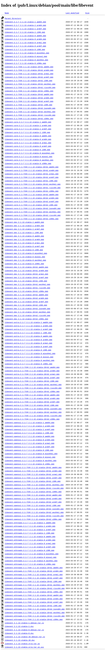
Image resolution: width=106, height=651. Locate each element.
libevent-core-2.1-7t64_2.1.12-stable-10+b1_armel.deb (31, 174)
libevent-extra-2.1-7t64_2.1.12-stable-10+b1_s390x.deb (32, 391)
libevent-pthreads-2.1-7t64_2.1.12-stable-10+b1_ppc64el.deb (35, 585)
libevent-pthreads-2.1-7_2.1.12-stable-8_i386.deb (29, 550)
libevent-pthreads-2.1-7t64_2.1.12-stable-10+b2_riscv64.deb (35, 616)
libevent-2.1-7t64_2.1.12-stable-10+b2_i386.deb (28, 104)
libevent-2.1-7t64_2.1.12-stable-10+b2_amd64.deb (29, 94)
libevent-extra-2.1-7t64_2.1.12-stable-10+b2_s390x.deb (32, 419)
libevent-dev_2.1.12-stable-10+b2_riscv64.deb (27, 315)
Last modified (72, 13)
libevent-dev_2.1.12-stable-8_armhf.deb (24, 246)
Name (7, 13)
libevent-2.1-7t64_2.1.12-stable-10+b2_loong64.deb (30, 108)
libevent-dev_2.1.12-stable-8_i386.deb (24, 250)
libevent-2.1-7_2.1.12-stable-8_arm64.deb (25, 39)
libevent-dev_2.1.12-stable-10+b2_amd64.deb (26, 294)
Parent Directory (13, 18)
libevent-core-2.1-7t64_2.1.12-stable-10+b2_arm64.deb (31, 198)
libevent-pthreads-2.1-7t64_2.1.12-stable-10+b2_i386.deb (33, 605)
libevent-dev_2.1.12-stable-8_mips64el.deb (26, 253)
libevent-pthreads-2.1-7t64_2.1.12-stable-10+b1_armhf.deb (34, 578)
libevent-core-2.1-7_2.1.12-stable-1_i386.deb (27, 132)
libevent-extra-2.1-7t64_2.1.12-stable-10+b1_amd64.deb (32, 367)
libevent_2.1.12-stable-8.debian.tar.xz (24, 630)
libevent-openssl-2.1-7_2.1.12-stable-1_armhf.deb (29, 429)
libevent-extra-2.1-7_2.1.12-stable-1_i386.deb (28, 332)
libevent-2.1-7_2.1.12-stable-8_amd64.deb (25, 35)
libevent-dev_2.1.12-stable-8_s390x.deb (24, 263)
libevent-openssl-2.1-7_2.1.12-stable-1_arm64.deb (29, 426)
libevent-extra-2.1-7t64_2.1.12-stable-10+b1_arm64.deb (32, 370)
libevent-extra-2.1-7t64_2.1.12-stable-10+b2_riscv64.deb (33, 415)
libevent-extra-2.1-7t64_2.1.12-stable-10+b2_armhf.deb (32, 402)
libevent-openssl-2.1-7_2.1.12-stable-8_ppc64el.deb (30, 460)
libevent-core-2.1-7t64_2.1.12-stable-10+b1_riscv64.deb (32, 187)
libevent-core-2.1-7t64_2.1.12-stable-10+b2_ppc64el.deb (32, 212)
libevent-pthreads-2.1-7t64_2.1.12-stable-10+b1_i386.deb (33, 581)
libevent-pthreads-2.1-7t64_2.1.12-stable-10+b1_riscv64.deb (35, 588)
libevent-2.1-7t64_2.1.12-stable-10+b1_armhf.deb (29, 77)
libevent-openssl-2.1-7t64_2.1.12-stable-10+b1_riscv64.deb (34, 488)
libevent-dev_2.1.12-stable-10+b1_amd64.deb (26, 267)
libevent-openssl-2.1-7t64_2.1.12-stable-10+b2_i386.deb (32, 505)
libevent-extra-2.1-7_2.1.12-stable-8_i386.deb (28, 350)
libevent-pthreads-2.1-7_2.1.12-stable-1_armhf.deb (30, 529)
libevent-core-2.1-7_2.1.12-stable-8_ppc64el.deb (29, 160)
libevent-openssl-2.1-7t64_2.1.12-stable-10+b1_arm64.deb (33, 471)
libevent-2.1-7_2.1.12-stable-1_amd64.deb (25, 22)
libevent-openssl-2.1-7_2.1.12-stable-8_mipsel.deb (30, 457)
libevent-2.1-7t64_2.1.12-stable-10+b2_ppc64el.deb (30, 111)
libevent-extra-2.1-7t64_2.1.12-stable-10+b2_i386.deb (31, 405)
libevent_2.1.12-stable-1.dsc (19, 626)
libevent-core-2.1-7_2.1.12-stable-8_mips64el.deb (29, 153)
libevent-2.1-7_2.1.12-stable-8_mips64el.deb (27, 53)
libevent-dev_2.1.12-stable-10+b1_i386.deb (26, 281)
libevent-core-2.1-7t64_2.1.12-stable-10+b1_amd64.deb (31, 167)
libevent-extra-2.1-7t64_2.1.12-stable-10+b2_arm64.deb (32, 398)
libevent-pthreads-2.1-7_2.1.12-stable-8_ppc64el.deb (31, 560)
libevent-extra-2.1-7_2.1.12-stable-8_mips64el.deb (30, 353)
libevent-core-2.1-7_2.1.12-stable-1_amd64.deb (28, 122)
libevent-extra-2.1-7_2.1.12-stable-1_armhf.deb (28, 329)
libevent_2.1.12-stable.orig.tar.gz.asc (24, 647)
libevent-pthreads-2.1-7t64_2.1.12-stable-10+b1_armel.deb (34, 574)
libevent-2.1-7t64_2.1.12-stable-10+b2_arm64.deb (29, 98)
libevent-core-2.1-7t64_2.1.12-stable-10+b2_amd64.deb (31, 194)
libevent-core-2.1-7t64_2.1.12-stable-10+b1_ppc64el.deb (32, 184)
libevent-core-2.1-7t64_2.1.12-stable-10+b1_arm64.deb (31, 170)
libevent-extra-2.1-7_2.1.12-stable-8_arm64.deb (28, 339)
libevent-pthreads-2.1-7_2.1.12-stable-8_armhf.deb (30, 547)
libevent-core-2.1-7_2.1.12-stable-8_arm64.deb (28, 139)
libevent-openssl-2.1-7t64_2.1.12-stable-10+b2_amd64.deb (33, 495)
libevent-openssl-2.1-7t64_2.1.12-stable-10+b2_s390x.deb (33, 519)
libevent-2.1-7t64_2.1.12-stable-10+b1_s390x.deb (29, 91)
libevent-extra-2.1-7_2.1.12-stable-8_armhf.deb (28, 346)
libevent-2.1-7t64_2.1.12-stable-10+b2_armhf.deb (29, 101)
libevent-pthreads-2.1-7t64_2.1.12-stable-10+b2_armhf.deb (34, 602)
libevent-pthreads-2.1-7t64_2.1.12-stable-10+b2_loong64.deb (35, 609)
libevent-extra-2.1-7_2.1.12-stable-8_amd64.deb (28, 336)
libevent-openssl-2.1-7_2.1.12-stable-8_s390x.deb (29, 464)
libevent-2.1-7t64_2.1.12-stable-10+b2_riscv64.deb (30, 115)
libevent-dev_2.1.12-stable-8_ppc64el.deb (25, 260)
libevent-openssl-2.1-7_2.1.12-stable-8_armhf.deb (29, 446)
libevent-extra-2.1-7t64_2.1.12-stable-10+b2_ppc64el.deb (33, 412)
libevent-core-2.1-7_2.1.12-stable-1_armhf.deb (28, 129)
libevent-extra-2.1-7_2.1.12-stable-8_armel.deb (28, 343)
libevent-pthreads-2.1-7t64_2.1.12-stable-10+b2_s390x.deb (34, 619)
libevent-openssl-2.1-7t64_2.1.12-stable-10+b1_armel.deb (33, 474)
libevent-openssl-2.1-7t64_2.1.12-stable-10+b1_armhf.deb (33, 478)
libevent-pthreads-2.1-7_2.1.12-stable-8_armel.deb (30, 543)
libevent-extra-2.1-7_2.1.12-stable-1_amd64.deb (28, 322)
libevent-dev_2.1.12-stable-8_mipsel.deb (25, 256)
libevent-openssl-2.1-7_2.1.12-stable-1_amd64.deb (29, 422)
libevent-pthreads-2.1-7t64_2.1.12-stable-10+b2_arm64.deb (34, 598)
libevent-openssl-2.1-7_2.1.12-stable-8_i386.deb (29, 450)
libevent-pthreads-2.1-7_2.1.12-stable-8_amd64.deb (30, 536)
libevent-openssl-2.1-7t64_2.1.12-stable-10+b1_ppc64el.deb (34, 484)
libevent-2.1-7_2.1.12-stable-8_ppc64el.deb (26, 60)
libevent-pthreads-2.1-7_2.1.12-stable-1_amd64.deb (30, 522)
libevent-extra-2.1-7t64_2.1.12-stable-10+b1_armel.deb (32, 374)
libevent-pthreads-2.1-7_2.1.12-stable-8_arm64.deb (30, 540)
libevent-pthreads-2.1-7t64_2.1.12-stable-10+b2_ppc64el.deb (35, 612)
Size (87, 13)
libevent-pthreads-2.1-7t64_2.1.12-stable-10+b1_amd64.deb (34, 567)
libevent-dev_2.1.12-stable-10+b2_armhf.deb (26, 301)
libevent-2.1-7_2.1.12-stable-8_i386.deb (25, 49)
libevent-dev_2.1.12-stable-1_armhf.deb (24, 229)
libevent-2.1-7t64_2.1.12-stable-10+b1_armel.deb (29, 73)
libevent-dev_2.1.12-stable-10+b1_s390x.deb (26, 291)
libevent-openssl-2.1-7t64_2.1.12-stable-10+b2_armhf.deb (33, 502)
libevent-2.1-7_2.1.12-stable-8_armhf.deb (25, 46)
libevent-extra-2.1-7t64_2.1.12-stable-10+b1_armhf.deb (32, 377)
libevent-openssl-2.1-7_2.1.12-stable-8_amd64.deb (29, 436)
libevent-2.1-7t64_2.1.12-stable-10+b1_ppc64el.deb (30, 84)
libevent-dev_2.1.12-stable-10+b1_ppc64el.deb (27, 284)
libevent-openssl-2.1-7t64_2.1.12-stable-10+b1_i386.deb (32, 481)
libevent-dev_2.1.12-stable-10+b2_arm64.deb (26, 298)
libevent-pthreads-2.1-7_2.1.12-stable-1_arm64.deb (30, 526)
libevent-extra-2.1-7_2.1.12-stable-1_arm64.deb (28, 326)
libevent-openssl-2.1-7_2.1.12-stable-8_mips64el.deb (31, 453)
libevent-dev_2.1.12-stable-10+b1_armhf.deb (26, 277)
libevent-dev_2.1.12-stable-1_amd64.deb (24, 222)
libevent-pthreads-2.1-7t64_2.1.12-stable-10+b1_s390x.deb (34, 592)
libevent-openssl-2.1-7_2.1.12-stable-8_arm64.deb (29, 440)
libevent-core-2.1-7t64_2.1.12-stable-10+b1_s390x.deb (31, 191)
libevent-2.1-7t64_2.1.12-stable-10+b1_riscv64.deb (30, 87)
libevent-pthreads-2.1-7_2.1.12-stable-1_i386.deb (29, 533)
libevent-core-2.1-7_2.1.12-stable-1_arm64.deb (28, 125)
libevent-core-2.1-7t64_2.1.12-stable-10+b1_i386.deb (31, 180)
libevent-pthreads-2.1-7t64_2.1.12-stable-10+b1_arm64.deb (34, 571)
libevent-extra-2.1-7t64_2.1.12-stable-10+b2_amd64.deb (32, 395)
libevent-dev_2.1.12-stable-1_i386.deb (24, 232)
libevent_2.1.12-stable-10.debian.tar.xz (25, 636)
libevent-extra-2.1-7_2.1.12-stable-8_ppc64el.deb (29, 360)
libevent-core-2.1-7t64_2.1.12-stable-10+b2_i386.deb (31, 205)
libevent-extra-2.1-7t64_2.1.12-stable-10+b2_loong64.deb (33, 408)
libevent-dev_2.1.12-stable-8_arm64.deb (24, 239)
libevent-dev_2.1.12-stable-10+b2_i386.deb (26, 305)
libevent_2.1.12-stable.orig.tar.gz (22, 643)
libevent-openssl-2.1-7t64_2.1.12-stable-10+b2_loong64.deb (34, 509)
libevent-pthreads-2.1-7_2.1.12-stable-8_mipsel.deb (30, 557)
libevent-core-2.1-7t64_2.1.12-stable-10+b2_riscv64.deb (32, 215)
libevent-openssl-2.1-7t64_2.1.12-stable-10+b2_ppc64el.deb (34, 512)
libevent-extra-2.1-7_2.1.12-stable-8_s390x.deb (28, 364)
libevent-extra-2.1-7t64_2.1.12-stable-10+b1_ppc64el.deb (33, 384)
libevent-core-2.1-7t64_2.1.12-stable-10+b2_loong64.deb (32, 208)
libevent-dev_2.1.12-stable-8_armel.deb (24, 243)
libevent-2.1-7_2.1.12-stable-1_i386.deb (25, 32)
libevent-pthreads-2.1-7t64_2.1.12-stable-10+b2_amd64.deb (34, 595)
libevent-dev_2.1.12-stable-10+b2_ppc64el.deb (27, 312)
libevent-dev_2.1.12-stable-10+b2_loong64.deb (27, 308)
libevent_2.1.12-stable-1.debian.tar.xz (24, 623)
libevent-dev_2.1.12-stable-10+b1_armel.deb (26, 274)
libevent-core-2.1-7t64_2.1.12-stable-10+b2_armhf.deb (31, 201)
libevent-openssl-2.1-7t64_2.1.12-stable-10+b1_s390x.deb (33, 491)
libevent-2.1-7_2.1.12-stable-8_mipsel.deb (26, 56)
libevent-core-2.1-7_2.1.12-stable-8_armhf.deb (28, 146)
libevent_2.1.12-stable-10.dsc (20, 640)
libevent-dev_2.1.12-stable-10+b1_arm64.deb (26, 270)
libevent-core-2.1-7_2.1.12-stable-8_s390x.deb (28, 163)
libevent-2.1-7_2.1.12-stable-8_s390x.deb (25, 63)
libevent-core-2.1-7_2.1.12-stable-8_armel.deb (28, 142)
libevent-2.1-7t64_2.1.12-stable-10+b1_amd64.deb (29, 66)
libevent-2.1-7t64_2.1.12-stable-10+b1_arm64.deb (29, 70)
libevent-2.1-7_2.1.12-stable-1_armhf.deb (25, 29)
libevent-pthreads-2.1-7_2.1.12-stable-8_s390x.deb (30, 564)
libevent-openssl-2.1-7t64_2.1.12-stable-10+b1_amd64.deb (33, 467)
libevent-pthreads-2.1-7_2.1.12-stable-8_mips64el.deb (31, 554)
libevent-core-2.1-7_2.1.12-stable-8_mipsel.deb (28, 156)
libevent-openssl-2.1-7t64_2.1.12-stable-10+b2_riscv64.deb (34, 516)
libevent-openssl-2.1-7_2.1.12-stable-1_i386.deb (29, 433)
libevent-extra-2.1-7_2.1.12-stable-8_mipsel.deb (29, 357)
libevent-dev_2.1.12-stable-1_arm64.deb (24, 225)
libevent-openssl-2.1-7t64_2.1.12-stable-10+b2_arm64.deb (33, 498)
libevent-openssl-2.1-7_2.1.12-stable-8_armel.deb (29, 443)
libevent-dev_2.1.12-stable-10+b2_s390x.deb (26, 319)
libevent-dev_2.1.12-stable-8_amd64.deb (24, 236)
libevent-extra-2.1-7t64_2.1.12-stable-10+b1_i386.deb (31, 381)
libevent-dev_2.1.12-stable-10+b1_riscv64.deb (27, 288)
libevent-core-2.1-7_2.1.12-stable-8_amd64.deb (28, 136)
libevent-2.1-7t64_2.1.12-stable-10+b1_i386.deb (28, 80)
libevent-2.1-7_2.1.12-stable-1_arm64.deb (25, 25)
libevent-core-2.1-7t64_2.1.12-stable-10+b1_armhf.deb (31, 177)
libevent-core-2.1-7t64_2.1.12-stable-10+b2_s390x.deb (31, 218)
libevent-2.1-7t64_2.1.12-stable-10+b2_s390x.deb (29, 118)
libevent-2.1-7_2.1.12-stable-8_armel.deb (25, 42)
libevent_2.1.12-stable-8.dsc (19, 633)
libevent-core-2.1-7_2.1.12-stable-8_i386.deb (27, 149)
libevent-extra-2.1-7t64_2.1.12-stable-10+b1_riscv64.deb (33, 388)
